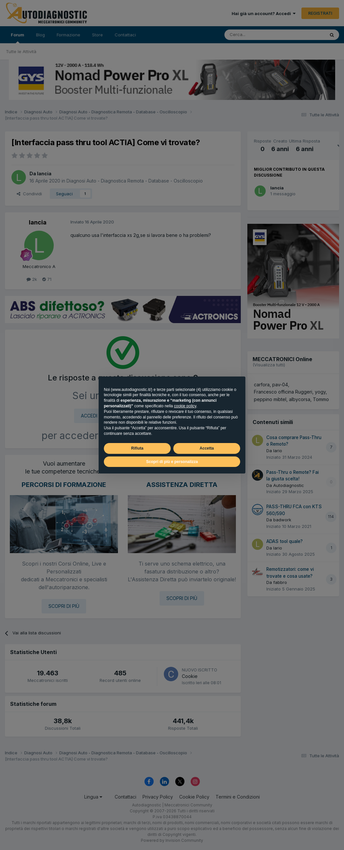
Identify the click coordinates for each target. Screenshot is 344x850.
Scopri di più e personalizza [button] (172, 461)
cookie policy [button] (185, 406)
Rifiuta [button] (137, 448)
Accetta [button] (207, 448)
